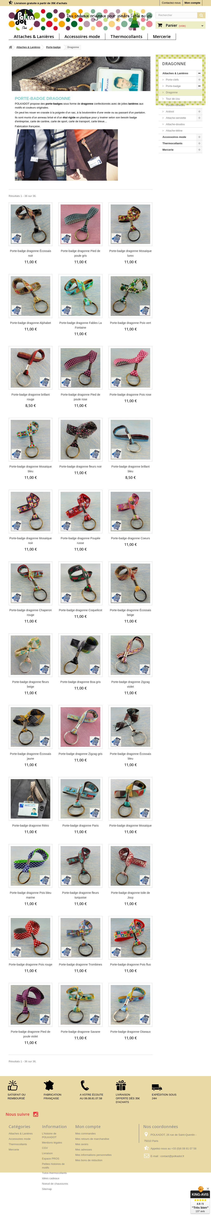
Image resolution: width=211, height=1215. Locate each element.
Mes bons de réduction (88, 1160)
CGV (45, 1147)
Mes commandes (85, 1133)
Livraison (47, 1153)
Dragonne (171, 92)
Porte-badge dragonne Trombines (80, 964)
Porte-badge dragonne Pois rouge (30, 964)
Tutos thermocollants (54, 1173)
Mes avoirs (81, 1144)
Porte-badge (53, 47)
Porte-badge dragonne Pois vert (130, 323)
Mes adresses (83, 1149)
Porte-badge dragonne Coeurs (130, 538)
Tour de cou (172, 98)
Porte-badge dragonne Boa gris (80, 682)
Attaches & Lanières (34, 36)
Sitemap (47, 1189)
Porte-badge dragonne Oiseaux (130, 1031)
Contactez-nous (171, 2)
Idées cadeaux (51, 1178)
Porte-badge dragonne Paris (80, 825)
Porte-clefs (172, 79)
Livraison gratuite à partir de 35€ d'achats (40, 3)
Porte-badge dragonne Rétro (30, 825)
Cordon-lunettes (175, 105)
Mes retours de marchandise (92, 1138)
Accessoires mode (82, 36)
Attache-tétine (174, 130)
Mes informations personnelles (93, 1154)
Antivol (169, 111)
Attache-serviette (175, 117)
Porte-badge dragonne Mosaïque (130, 825)
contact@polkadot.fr (172, 1156)
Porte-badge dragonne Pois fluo (130, 964)
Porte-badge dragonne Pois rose (130, 394)
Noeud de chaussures (55, 1183)
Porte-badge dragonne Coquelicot (80, 610)
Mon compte (192, 2)
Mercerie (162, 36)
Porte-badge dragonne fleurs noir (80, 466)
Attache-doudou (175, 124)
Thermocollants (126, 36)
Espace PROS (50, 1158)
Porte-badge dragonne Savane (80, 1031)
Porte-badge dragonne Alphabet (30, 323)
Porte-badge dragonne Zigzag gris (80, 753)
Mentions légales (52, 1142)
